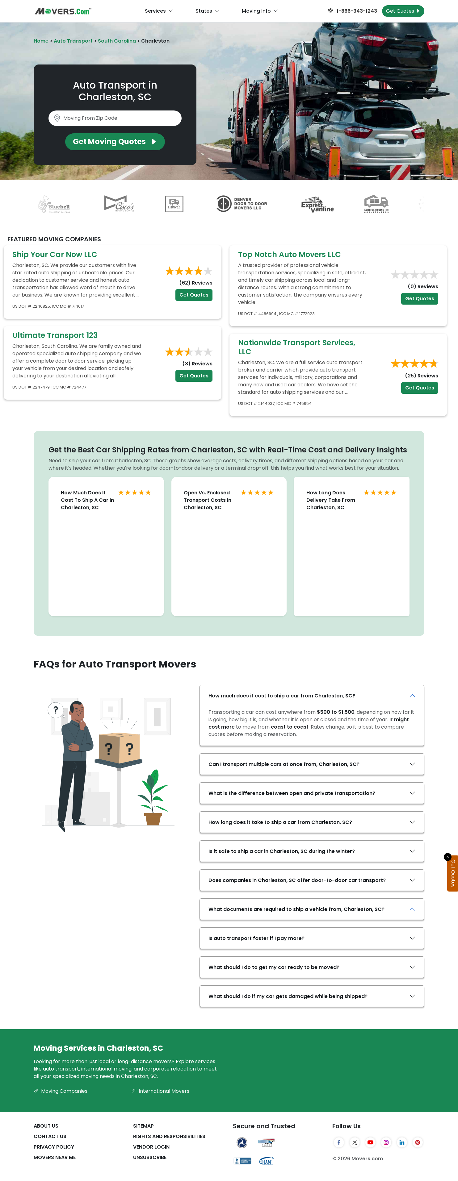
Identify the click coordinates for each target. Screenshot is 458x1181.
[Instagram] (386, 1142)
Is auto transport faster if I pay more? (256, 938)
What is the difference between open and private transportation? (291, 793)
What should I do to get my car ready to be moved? (273, 967)
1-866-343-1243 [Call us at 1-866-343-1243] (352, 11)
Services (159, 11)
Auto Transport (73, 40)
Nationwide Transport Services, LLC (296, 347)
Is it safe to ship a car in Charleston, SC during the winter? (281, 851)
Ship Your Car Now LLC (54, 254)
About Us (46, 1125)
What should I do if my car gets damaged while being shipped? (288, 996)
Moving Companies (60, 1091)
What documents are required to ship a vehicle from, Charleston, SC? (296, 909)
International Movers (160, 1091)
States (207, 11)
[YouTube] (370, 1142)
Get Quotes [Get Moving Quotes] (403, 11)
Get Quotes (193, 294)
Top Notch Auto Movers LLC (289, 254)
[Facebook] (339, 1142)
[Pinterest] (417, 1142)
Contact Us (50, 1136)
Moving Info (260, 11)
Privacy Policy (54, 1146)
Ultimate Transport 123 (55, 335)
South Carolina (117, 40)
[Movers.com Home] (63, 11)
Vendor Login (151, 1146)
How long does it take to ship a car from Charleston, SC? (280, 822)
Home (41, 40)
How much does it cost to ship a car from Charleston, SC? (281, 695)
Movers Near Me (55, 1157)
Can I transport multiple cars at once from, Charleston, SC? (283, 764)
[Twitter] (354, 1142)
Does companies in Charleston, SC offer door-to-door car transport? (297, 880)
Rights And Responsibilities (169, 1136)
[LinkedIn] (402, 1142)
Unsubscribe (149, 1157)
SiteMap (143, 1125)
